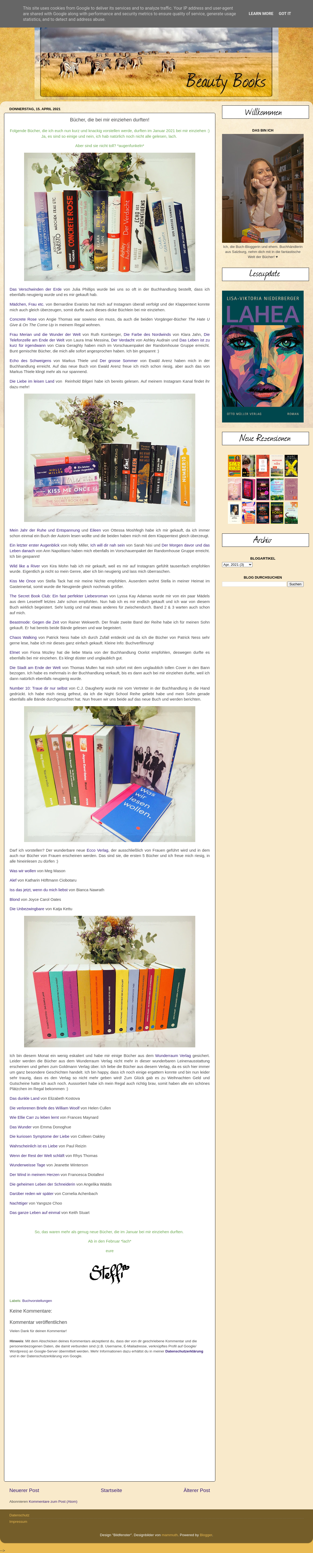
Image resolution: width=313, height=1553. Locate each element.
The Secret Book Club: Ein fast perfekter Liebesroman (59, 596)
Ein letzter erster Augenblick (34, 545)
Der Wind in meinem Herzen (34, 1175)
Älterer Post (197, 1490)
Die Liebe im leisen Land (32, 381)
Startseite (111, 1490)
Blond (15, 899)
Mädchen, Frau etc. (27, 304)
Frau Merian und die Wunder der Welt (45, 334)
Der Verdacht (123, 340)
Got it (285, 13)
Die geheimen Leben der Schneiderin (42, 1184)
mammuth (170, 1535)
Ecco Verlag (97, 850)
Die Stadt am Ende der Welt (35, 668)
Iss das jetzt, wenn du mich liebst (39, 890)
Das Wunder (21, 1127)
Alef (13, 880)
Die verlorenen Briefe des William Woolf (44, 1108)
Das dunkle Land (24, 1098)
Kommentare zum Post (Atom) (53, 1502)
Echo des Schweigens (30, 361)
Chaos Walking (23, 637)
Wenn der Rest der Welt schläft (37, 1156)
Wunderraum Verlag (173, 1056)
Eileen (95, 530)
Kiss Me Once (23, 581)
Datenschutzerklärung (184, 1351)
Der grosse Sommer (119, 361)
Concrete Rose (23, 319)
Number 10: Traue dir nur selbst (38, 688)
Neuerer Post (24, 1490)
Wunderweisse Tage (27, 1165)
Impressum (18, 1522)
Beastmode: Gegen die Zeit (34, 622)
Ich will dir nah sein (107, 545)
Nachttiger (19, 1203)
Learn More (261, 13)
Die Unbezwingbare (27, 909)
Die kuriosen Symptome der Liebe (40, 1136)
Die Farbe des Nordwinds (147, 334)
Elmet (15, 652)
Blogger (206, 1535)
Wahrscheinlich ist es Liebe (34, 1146)
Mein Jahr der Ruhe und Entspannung (45, 530)
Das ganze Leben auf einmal (35, 1212)
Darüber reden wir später (32, 1193)
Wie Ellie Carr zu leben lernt (34, 1117)
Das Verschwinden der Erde (36, 289)
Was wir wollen (23, 871)
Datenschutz (19, 1515)
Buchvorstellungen (37, 1301)
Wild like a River (25, 566)
